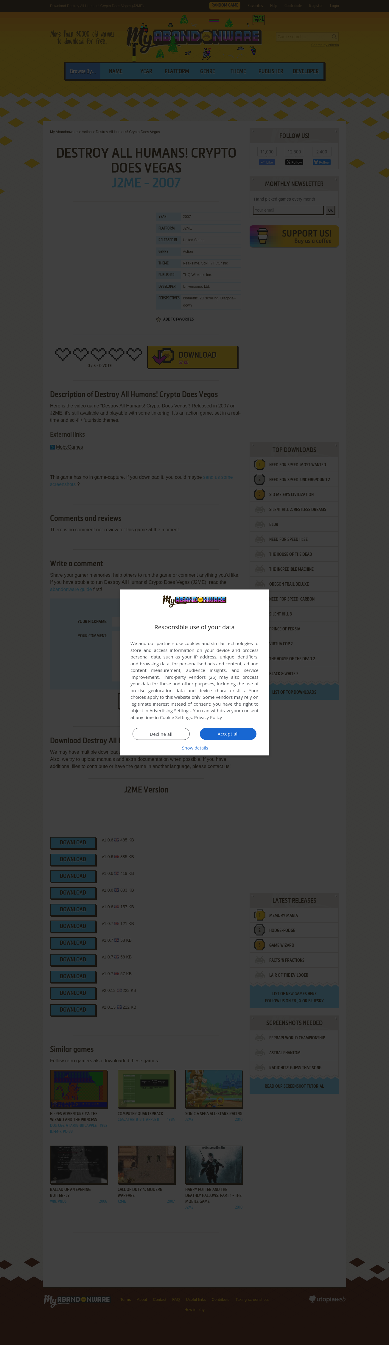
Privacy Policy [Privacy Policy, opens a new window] (208, 717)
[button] (194, 747)
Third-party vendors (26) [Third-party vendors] (189, 677)
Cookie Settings (176, 717)
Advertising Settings (170, 710)
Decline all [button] (161, 734)
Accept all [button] (228, 734)
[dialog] (194, 672)
